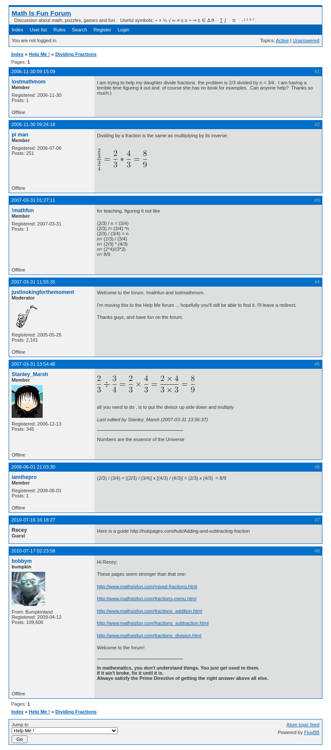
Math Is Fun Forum (41, 13)
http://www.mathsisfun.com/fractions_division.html (149, 635)
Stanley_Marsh (30, 374)
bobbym (22, 561)
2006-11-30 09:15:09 (33, 71)
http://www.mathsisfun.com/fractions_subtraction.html (153, 623)
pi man (20, 135)
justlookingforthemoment (43, 292)
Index (17, 29)
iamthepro (24, 477)
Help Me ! (39, 54)
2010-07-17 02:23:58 (33, 550)
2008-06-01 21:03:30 (33, 466)
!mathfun (23, 210)
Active (282, 40)
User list (38, 29)
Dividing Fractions (76, 54)
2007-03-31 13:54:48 (33, 364)
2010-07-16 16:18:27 (33, 519)
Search (79, 29)
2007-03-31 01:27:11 (33, 200)
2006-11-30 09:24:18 (33, 124)
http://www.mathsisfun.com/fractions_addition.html (149, 611)
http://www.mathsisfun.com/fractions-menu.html (146, 598)
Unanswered (306, 40)
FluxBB (311, 732)
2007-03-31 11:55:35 (33, 281)
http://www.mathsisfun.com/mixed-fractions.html (147, 586)
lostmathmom (29, 82)
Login (123, 29)
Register (102, 29)
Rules (59, 29)
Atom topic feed (303, 724)
